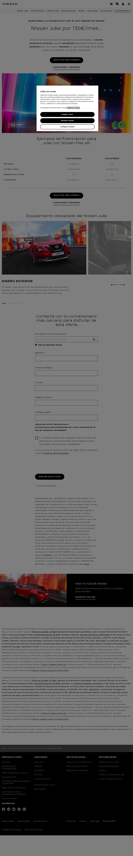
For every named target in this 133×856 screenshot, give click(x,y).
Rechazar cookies (67, 120)
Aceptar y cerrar (67, 114)
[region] (67, 108)
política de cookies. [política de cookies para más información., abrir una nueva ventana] (73, 108)
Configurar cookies (67, 127)
